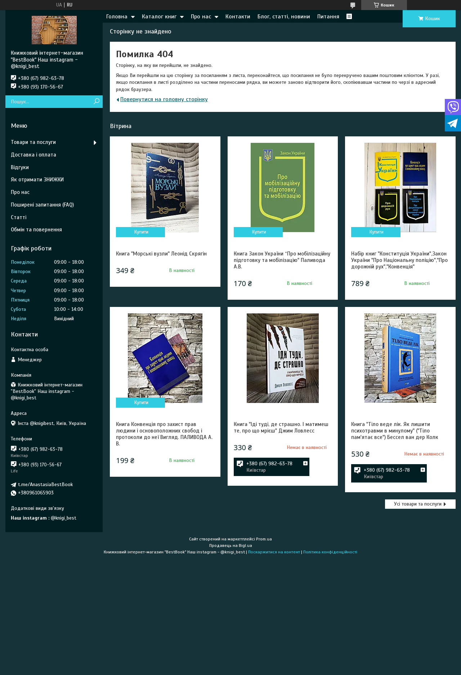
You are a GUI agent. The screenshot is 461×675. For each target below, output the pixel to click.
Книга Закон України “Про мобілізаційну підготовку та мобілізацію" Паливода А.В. (282, 260)
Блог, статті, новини (284, 16)
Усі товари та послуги (418, 504)
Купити (141, 232)
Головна (116, 16)
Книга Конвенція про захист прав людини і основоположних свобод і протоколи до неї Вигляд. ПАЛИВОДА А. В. (164, 434)
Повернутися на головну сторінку (164, 99)
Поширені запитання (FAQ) (42, 204)
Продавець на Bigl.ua (230, 545)
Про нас (201, 16)
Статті (18, 217)
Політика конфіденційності (330, 551)
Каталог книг (159, 16)
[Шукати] (96, 101)
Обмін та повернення (36, 229)
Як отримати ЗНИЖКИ (37, 179)
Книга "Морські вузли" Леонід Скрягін (161, 253)
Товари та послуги (33, 142)
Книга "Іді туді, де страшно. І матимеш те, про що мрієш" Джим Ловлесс (281, 427)
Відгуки (20, 167)
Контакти (237, 16)
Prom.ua (264, 539)
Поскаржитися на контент (274, 551)
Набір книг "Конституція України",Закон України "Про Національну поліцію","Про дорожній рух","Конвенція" (399, 260)
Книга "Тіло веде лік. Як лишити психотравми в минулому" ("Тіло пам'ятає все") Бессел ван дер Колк (394, 430)
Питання (328, 16)
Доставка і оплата (33, 154)
